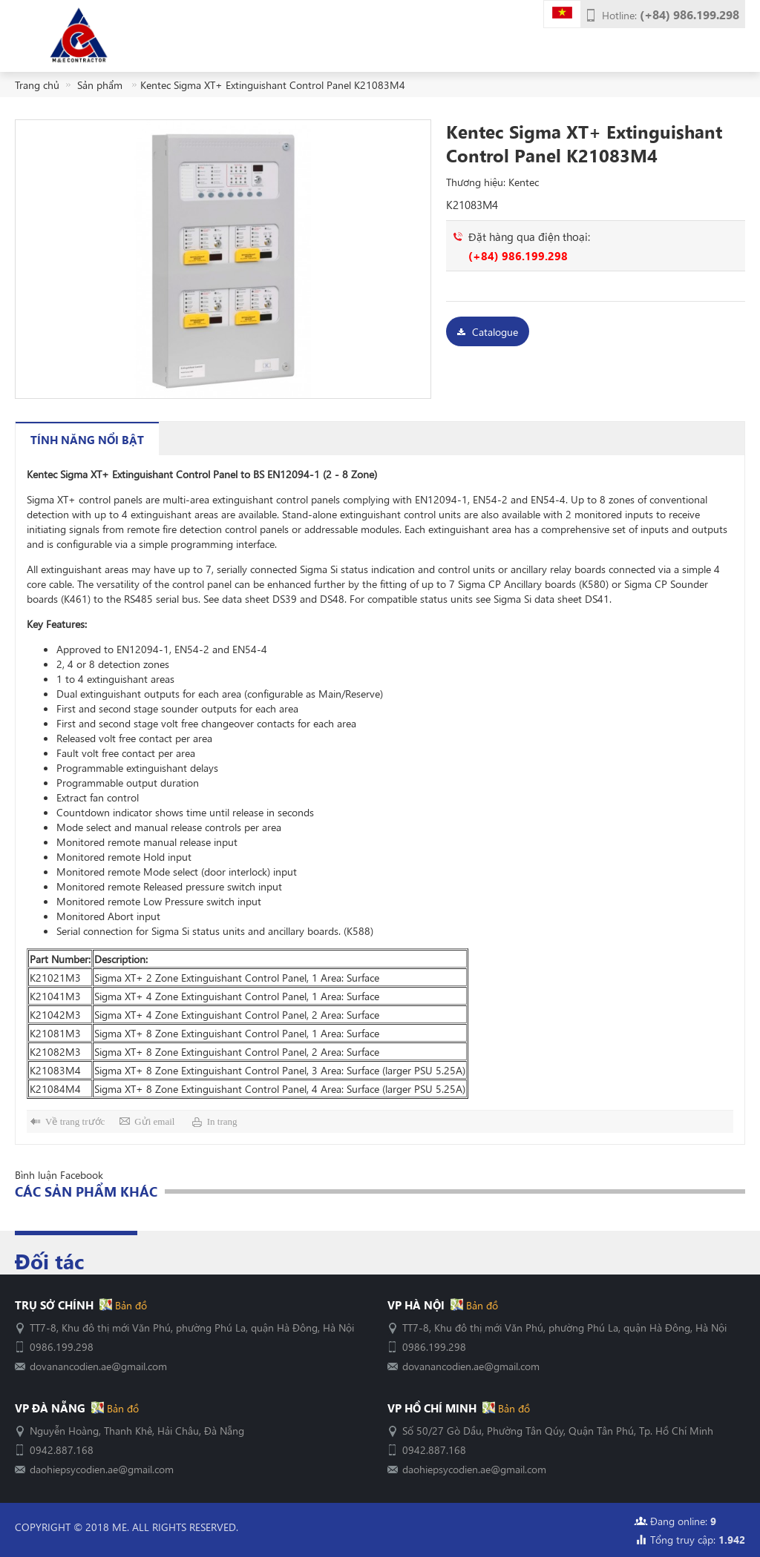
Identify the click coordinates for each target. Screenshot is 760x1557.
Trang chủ (37, 84)
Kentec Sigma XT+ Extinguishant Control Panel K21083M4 (272, 84)
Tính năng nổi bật (87, 439)
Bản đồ (129, 1305)
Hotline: (670, 14)
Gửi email (154, 1121)
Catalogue (495, 331)
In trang (222, 1121)
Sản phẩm (101, 84)
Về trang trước (75, 1121)
